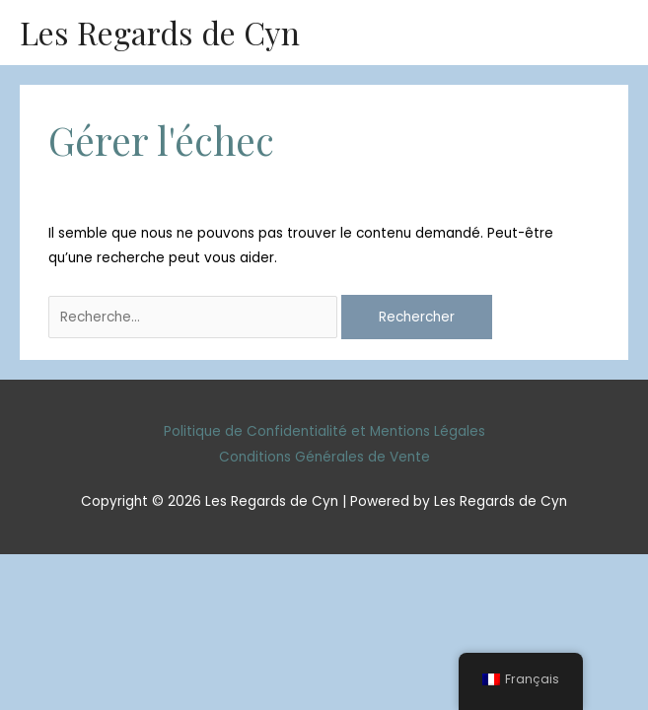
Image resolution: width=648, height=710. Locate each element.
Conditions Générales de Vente (324, 457)
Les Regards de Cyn (160, 32)
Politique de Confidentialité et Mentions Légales (324, 431)
